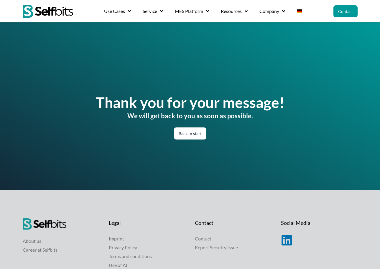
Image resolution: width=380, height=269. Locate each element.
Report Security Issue (216, 247)
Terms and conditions (130, 256)
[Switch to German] (299, 11)
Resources (234, 11)
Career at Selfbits (40, 250)
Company (272, 11)
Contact (203, 238)
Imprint (116, 238)
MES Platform (192, 11)
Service (153, 11)
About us (32, 241)
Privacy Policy (123, 247)
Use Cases (117, 11)
